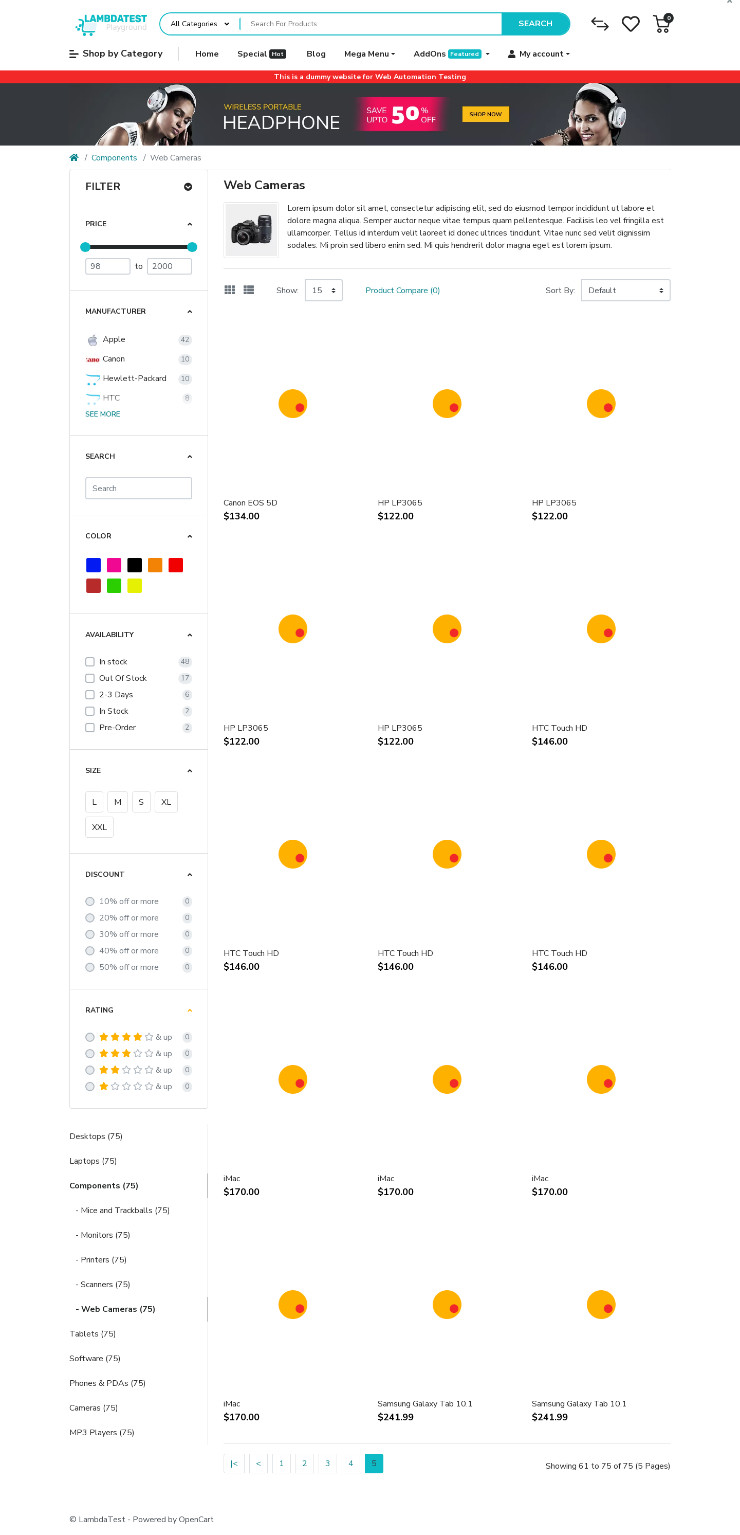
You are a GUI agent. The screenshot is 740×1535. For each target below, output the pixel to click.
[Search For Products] (371, 24)
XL (166, 802)
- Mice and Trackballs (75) (119, 1210)
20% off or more (129, 918)
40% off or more (129, 950)
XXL (99, 827)
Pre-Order (117, 727)
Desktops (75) (96, 1136)
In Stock (113, 711)
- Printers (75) (98, 1260)
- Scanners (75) (100, 1284)
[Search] (138, 488)
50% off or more (129, 967)
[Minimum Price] (108, 266)
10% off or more (129, 901)
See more (102, 414)
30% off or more (129, 934)
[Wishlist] (631, 24)
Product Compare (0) (402, 290)
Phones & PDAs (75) (107, 1383)
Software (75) (95, 1358)
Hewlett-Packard (125, 379)
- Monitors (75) (100, 1235)
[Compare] (600, 24)
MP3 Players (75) (102, 1432)
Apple (105, 340)
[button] (662, 24)
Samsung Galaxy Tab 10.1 (425, 1404)
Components (114, 158)
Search (535, 23)
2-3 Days (116, 694)
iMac (232, 1178)
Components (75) (104, 1185)
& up (135, 1037)
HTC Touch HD (559, 728)
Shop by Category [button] (115, 53)
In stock (113, 661)
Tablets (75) (92, 1334)
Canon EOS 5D (251, 503)
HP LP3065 (400, 503)
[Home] (74, 158)
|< (234, 1463)
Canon (105, 359)
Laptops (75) (93, 1161)
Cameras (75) (93, 1408)
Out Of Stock (123, 678)
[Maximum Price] (169, 266)
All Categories (194, 24)
